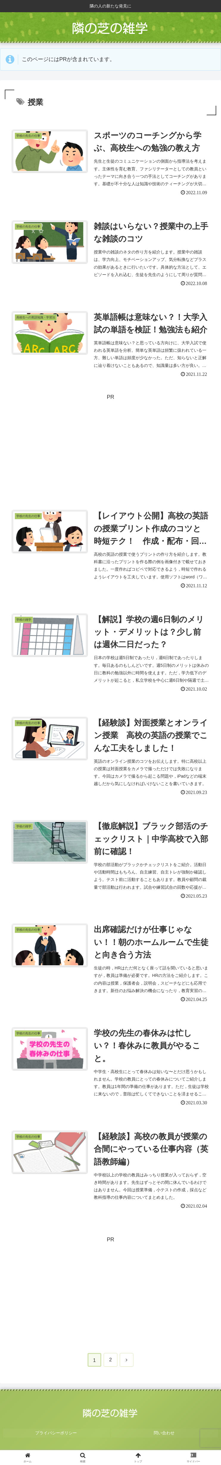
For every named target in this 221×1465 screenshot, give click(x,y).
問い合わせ (164, 1440)
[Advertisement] (110, 445)
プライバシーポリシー (56, 1440)
